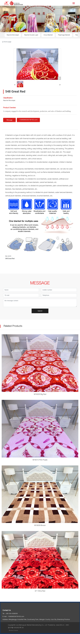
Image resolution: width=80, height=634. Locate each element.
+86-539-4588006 (12, 613)
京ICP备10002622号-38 (16, 628)
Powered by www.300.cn (56, 625)
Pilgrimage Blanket (64, 35)
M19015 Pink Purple (40, 460)
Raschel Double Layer (31, 35)
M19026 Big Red (40, 394)
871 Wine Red (40, 591)
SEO (67, 625)
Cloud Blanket (48, 35)
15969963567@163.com (16, 616)
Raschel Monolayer (13, 35)
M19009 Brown (40, 525)
